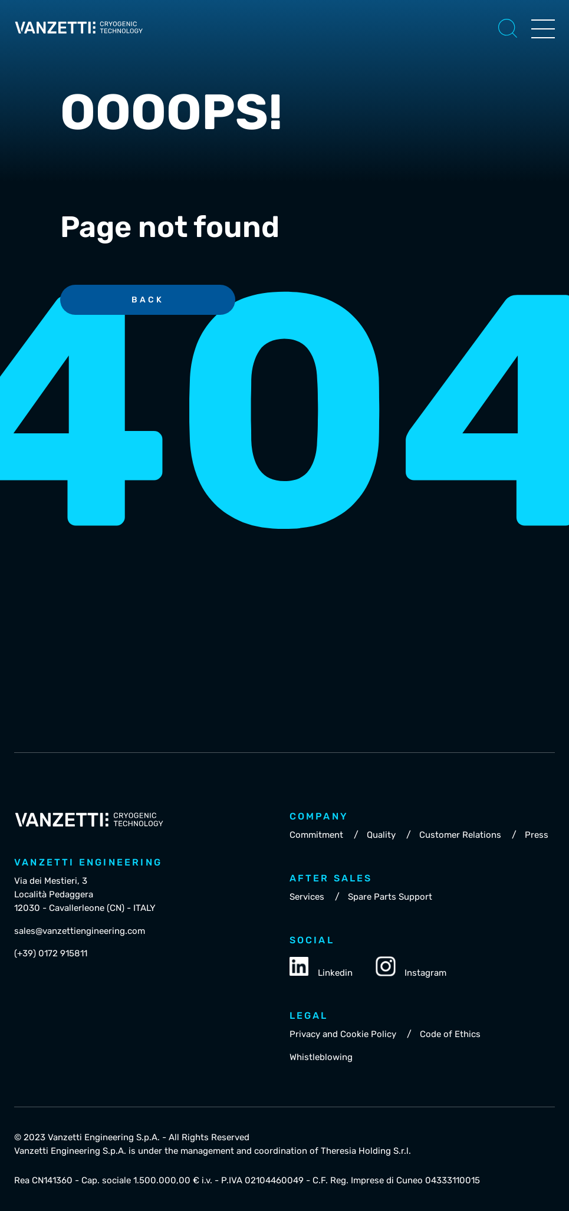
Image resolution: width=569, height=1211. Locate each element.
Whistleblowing (321, 1057)
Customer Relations (460, 835)
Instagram (411, 967)
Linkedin (321, 967)
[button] (508, 28)
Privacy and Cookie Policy (343, 1034)
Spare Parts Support (390, 896)
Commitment (316, 835)
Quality (381, 835)
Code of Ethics (450, 1034)
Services (307, 896)
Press (536, 835)
